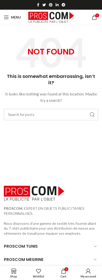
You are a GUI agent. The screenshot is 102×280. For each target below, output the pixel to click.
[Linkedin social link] (57, 5)
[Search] (51, 114)
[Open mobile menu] (12, 17)
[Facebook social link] (38, 5)
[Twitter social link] (44, 5)
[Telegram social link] (63, 5)
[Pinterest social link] (50, 5)
